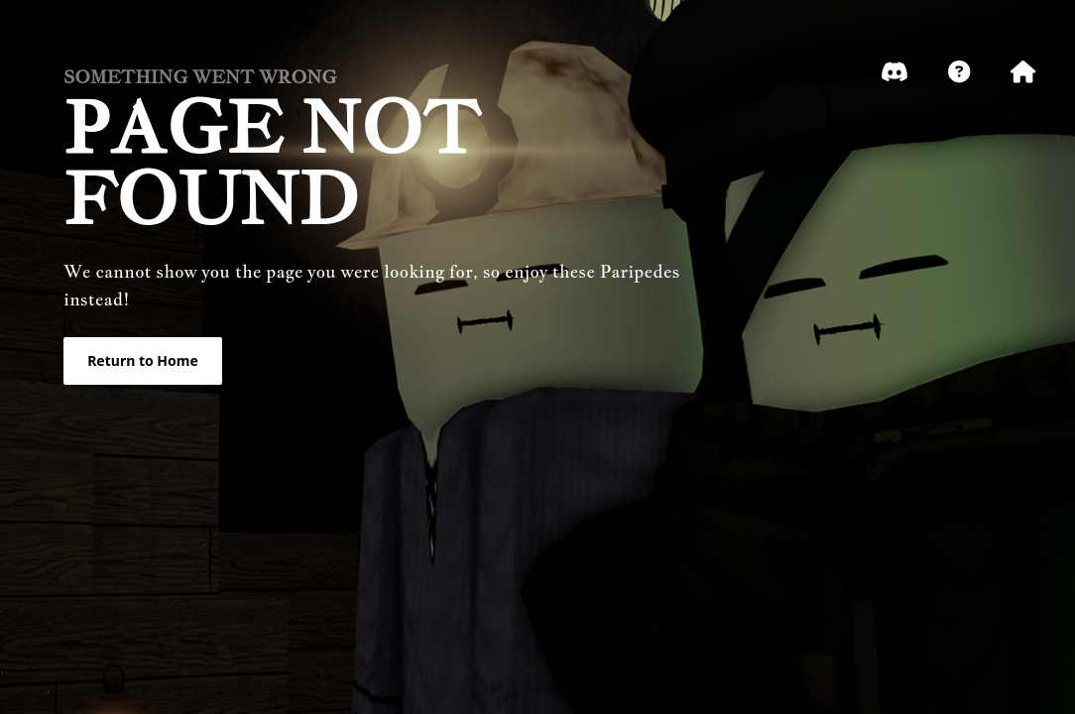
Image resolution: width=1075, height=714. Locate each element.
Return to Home (142, 360)
